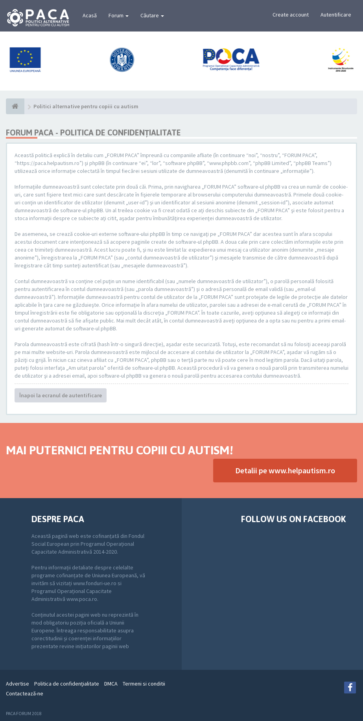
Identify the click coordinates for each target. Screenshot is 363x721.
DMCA (111, 683)
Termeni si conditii (144, 683)
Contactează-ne (24, 693)
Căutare (152, 15)
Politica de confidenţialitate (66, 683)
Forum (119, 15)
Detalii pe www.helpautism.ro (285, 470)
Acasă (90, 15)
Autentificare (336, 14)
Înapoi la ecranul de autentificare (60, 395)
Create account (291, 14)
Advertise (17, 683)
